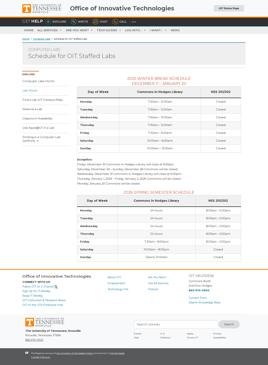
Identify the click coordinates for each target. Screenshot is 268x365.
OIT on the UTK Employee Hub (42, 305)
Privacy (217, 333)
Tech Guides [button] (109, 30)
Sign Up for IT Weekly (36, 291)
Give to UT (192, 337)
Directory (165, 337)
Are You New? (79, 30)
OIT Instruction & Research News (44, 300)
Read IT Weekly (32, 295)
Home (29, 30)
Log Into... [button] (135, 30)
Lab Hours (30, 90)
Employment (116, 283)
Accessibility (219, 337)
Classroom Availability (37, 118)
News (175, 30)
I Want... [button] (158, 30)
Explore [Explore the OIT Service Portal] (55, 21)
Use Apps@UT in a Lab (38, 128)
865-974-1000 (34, 340)
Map (136, 337)
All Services (49, 30)
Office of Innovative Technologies (122, 8)
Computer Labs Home (38, 81)
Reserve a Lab (32, 109)
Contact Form (198, 298)
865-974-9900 (199, 290)
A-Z (162, 333)
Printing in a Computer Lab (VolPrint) (41, 139)
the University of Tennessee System (74, 353)
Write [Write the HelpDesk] (79, 21)
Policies (153, 289)
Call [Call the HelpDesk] (119, 21)
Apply (190, 333)
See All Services (158, 283)
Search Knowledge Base (205, 302)
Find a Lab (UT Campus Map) (43, 100)
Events (137, 333)
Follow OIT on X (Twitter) (40, 286)
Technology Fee (118, 289)
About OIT (114, 277)
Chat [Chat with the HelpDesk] (100, 21)
